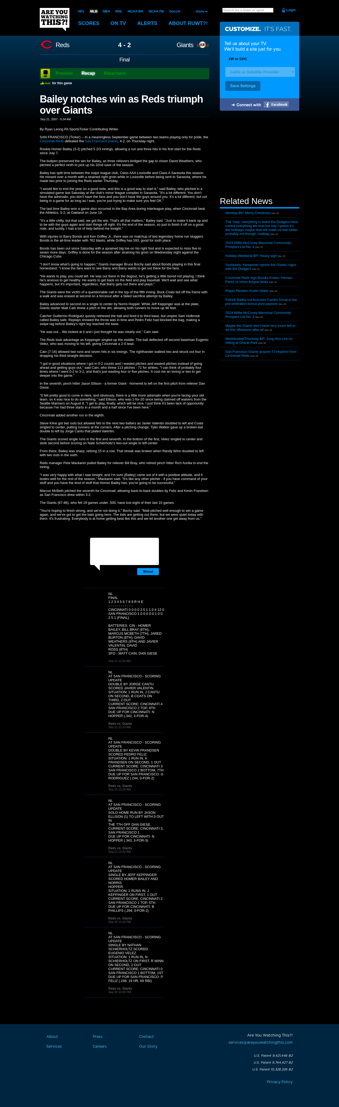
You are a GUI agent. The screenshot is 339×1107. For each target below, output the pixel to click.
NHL (119, 11)
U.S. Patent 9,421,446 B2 (273, 1055)
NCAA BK (135, 11)
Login (291, 10)
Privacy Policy (280, 1082)
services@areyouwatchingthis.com (261, 1042)
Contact (146, 1037)
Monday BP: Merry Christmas (247, 213)
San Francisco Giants (101, 141)
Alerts (147, 23)
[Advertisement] (259, 154)
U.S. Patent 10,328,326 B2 (272, 1069)
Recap (88, 73)
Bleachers (115, 73)
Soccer (175, 11)
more (200, 11)
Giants (185, 45)
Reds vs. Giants (120, 724)
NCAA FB (156, 11)
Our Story (148, 1046)
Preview (64, 73)
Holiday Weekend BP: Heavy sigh (251, 256)
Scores (88, 23)
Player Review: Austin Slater (247, 291)
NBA (106, 11)
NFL (81, 11)
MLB (93, 11)
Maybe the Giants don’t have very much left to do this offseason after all (260, 328)
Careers (100, 1046)
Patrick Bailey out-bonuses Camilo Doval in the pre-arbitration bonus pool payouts (261, 302)
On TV (118, 23)
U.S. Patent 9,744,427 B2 (273, 1062)
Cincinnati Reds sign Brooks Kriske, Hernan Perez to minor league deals (258, 280)
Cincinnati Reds (52, 141)
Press (97, 1037)
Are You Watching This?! (54, 19)
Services (54, 1046)
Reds (62, 45)
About (188, 23)
